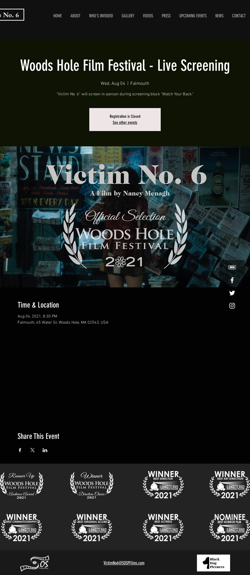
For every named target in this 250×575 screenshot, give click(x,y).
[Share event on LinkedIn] (45, 450)
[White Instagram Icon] (232, 306)
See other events (125, 122)
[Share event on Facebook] (20, 450)
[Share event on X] (32, 450)
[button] (101, 15)
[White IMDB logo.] (232, 267)
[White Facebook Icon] (232, 280)
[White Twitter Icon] (232, 293)
